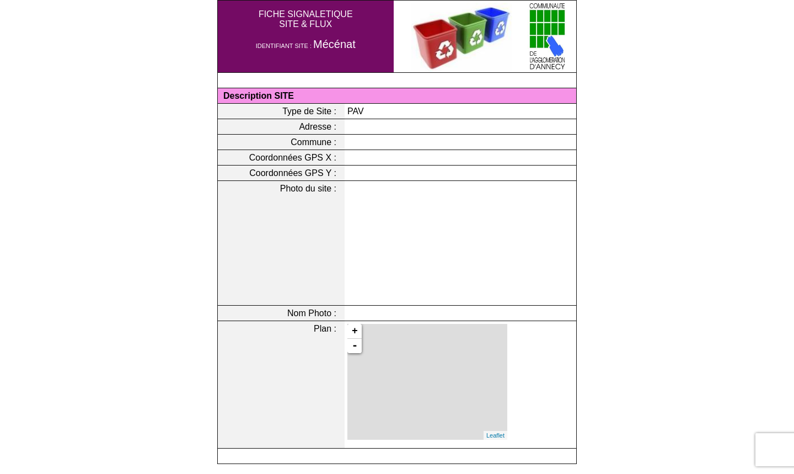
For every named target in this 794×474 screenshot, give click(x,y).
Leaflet (495, 435)
